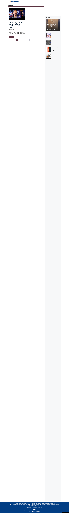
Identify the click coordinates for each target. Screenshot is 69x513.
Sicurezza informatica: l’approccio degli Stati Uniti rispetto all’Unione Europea (56, 42)
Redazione (30, 511)
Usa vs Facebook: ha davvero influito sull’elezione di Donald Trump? (16, 25)
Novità (40, 1)
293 (25, 39)
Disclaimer (38, 511)
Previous (10, 39)
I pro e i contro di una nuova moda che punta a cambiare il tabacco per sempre (52, 26)
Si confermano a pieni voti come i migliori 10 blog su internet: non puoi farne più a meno (56, 56)
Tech (57, 1)
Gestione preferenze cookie (65, 512)
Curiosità (44, 1)
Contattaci (40, 507)
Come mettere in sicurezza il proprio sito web (56, 34)
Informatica (49, 1)
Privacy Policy (34, 511)
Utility (54, 1)
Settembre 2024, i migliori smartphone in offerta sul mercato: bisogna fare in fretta (56, 49)
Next (28, 39)
